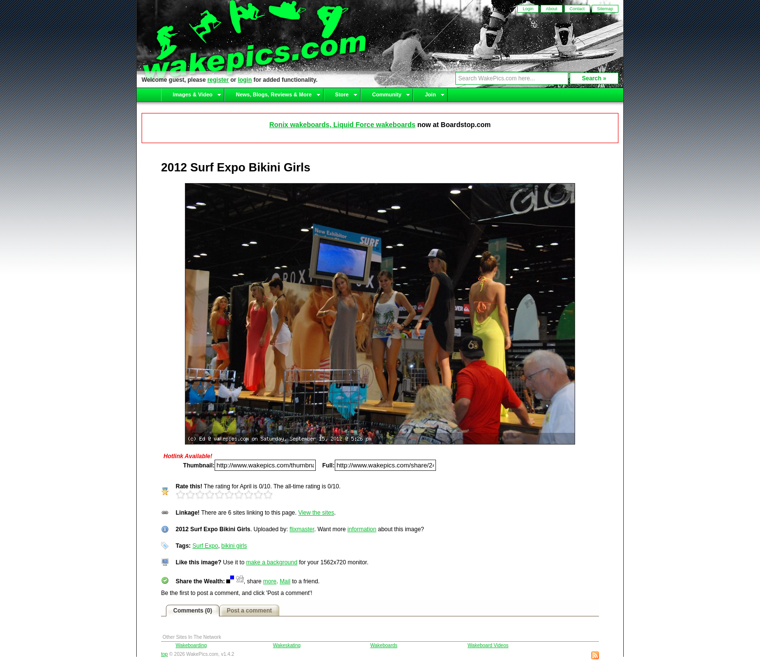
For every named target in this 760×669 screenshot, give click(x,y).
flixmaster (302, 529)
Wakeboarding (191, 645)
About (552, 8)
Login (528, 8)
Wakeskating (287, 645)
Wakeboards (384, 645)
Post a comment (249, 610)
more (269, 581)
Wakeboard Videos (488, 645)
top (164, 654)
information (361, 529)
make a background (271, 562)
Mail (285, 581)
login (245, 79)
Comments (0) (192, 610)
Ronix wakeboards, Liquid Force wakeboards (342, 125)
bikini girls (234, 545)
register (218, 79)
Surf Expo (205, 545)
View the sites (316, 512)
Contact (577, 8)
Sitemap (605, 8)
